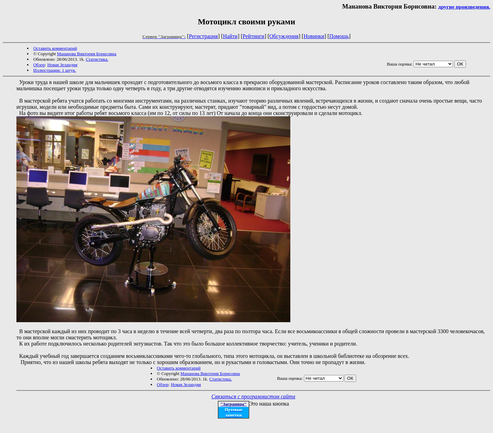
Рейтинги (254, 36)
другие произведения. (464, 7)
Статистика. (97, 59)
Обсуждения (284, 36)
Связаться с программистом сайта (253, 396)
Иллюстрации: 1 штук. (54, 70)
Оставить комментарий (55, 48)
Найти (230, 36)
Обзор (39, 64)
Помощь (339, 36)
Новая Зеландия (62, 64)
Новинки (314, 36)
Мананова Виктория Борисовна (86, 53)
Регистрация (203, 36)
